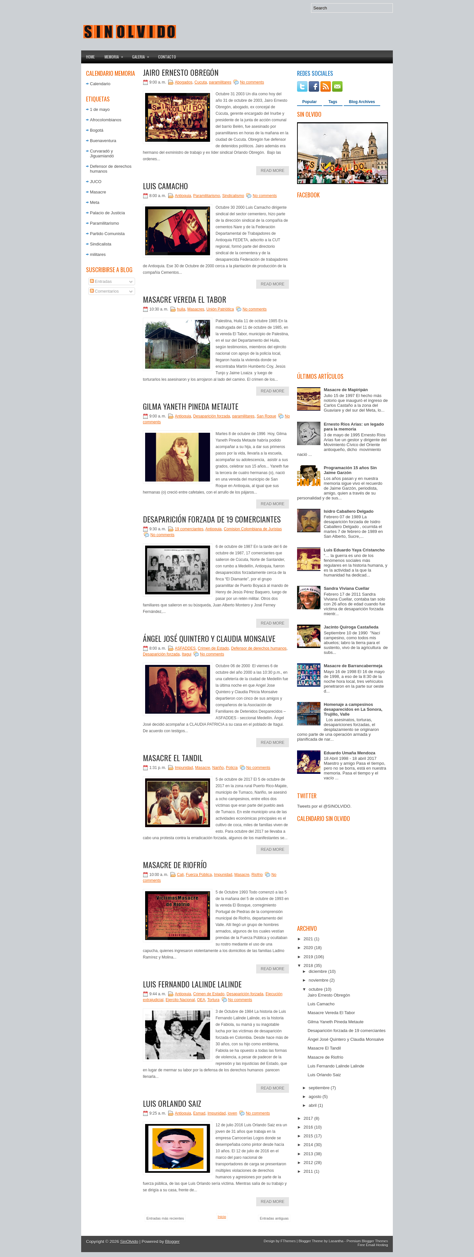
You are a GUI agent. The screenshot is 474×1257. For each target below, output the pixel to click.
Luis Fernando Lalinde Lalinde (192, 984)
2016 (309, 1127)
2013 (309, 1153)
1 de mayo (100, 109)
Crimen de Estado (213, 648)
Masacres (195, 309)
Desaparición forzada (211, 416)
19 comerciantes (189, 529)
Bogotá (96, 130)
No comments (252, 82)
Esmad (199, 1113)
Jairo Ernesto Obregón (180, 72)
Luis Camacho (165, 186)
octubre (316, 989)
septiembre (320, 1087)
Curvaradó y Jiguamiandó (102, 153)
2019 (309, 956)
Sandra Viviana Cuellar (346, 588)
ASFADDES (185, 648)
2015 (309, 1135)
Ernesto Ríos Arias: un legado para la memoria (354, 426)
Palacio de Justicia (107, 212)
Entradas (101, 281)
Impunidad (184, 767)
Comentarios (104, 291)
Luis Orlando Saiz (172, 1103)
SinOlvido (129, 1241)
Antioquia (183, 195)
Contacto (167, 57)
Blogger (172, 1241)
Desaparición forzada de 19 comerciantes (212, 519)
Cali (180, 874)
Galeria (142, 55)
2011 (309, 1171)
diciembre (318, 971)
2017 (309, 1118)
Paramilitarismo (104, 223)
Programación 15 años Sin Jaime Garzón (350, 470)
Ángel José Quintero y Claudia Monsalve (209, 638)
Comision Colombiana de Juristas (253, 529)
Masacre (98, 192)
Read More (272, 170)
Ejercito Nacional (180, 1000)
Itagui (186, 654)
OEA (201, 1000)
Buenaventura (103, 140)
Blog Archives (362, 101)
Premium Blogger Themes (367, 1241)
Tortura (213, 1000)
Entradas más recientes (165, 1218)
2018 (309, 965)
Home (90, 57)
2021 (309, 938)
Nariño (218, 767)
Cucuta (200, 82)
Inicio (222, 1217)
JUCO (95, 181)
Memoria (116, 55)
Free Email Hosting (372, 1245)
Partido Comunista (107, 233)
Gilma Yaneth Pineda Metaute (190, 406)
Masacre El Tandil (173, 757)
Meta (94, 202)
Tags (333, 101)
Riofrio (257, 874)
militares (98, 254)
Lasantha (336, 1241)
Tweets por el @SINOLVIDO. (324, 806)
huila (181, 309)
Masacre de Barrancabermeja (353, 665)
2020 (309, 947)
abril (313, 1105)
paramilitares (220, 82)
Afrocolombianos (105, 119)
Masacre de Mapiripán (346, 389)
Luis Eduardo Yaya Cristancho (354, 550)
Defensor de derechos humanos (259, 648)
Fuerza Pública (199, 874)
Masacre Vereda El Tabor (184, 299)
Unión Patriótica (220, 309)
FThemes (288, 1241)
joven (232, 1113)
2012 (309, 1162)
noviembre (319, 980)
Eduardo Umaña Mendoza (349, 752)
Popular (309, 101)
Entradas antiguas (274, 1218)
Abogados (183, 82)
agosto (316, 1096)
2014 (309, 1144)
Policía (232, 767)
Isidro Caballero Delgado (348, 511)
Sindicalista (100, 244)
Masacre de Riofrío (175, 864)
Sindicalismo (233, 195)
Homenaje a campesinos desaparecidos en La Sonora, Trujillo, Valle (353, 709)
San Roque (266, 416)
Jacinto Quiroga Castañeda (351, 627)
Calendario (100, 83)
